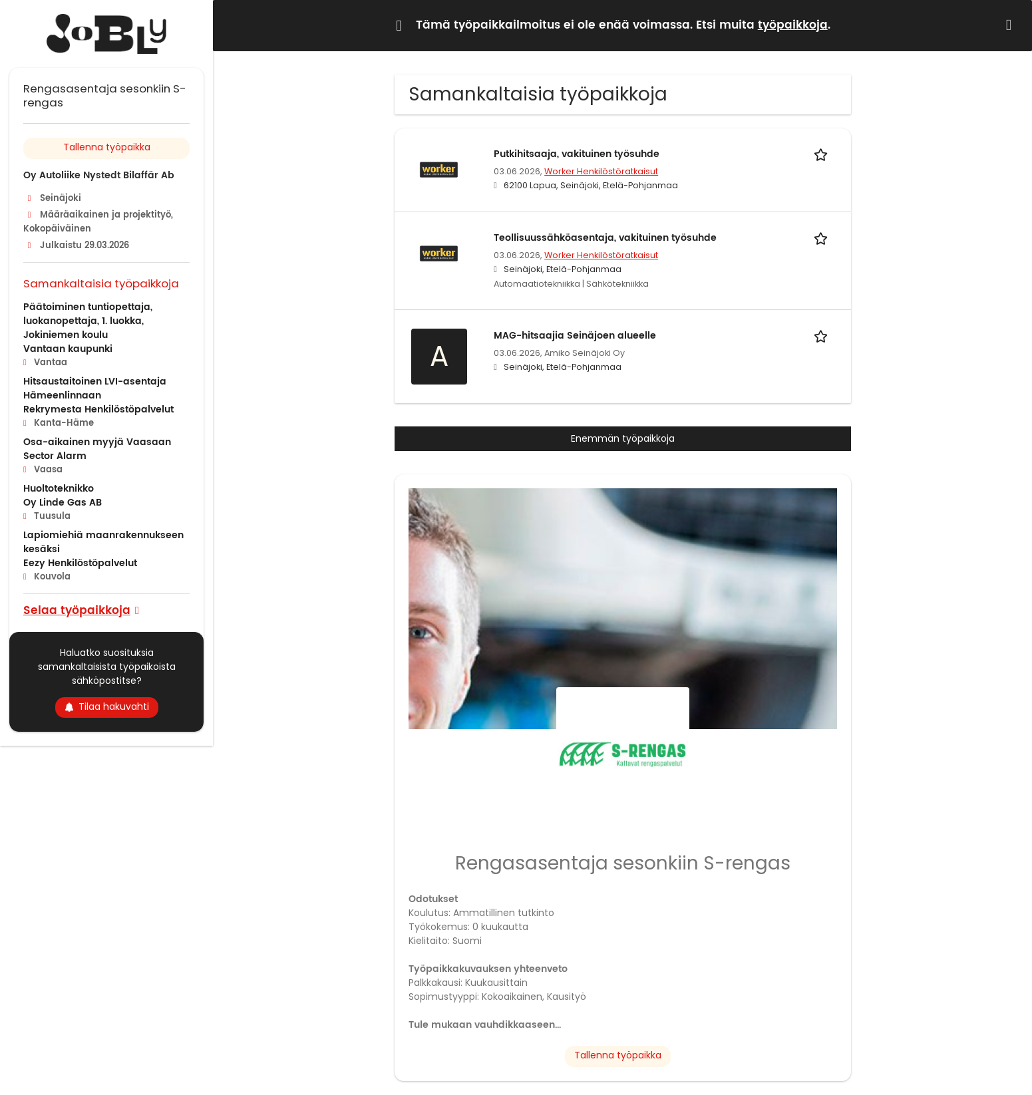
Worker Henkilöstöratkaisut (601, 171)
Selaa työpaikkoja (76, 609)
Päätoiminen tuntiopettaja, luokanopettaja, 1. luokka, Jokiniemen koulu (87, 321)
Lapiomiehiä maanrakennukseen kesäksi (103, 542)
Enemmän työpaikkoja (623, 438)
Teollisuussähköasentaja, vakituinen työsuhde (605, 237)
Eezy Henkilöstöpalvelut (80, 563)
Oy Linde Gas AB (62, 502)
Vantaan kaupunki (67, 349)
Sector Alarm (54, 456)
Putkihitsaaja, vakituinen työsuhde (576, 154)
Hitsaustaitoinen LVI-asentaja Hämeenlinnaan (94, 388)
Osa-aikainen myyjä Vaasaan (97, 442)
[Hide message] (1011, 25)
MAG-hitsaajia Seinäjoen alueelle (575, 335)
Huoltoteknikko (58, 488)
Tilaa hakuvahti (107, 706)
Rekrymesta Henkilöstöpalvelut (98, 409)
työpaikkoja (793, 25)
